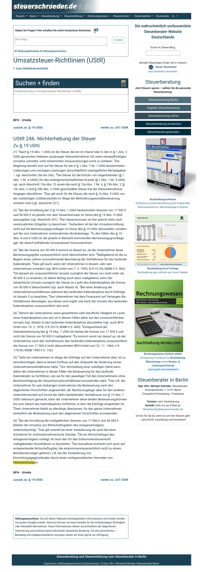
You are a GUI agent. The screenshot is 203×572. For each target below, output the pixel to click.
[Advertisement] (70, 104)
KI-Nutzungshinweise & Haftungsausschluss (40, 51)
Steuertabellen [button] (143, 16)
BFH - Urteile (22, 120)
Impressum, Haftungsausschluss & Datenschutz (71, 563)
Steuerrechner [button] (121, 16)
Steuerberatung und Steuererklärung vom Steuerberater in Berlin (101, 556)
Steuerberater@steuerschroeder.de (163, 409)
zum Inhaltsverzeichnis (32, 68)
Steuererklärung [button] (73, 16)
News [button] (33, 16)
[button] (174, 16)
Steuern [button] (20, 16)
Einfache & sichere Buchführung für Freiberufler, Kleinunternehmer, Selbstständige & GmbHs (163, 203)
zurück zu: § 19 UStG (28, 127)
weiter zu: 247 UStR (114, 127)
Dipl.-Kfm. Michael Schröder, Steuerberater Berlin (131, 563)
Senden (118, 40)
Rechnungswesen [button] (98, 16)
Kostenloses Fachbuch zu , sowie (163, 361)
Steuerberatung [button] (50, 16)
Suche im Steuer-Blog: (163, 47)
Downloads (162, 16)
